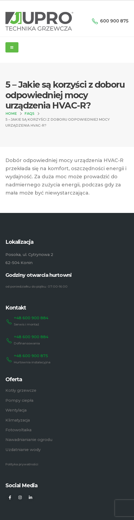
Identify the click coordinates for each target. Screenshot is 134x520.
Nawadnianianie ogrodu (28, 439)
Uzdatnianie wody (23, 449)
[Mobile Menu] (11, 47)
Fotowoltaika (18, 429)
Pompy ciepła (19, 400)
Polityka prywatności (21, 464)
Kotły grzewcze (20, 390)
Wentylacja (16, 410)
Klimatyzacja (17, 420)
